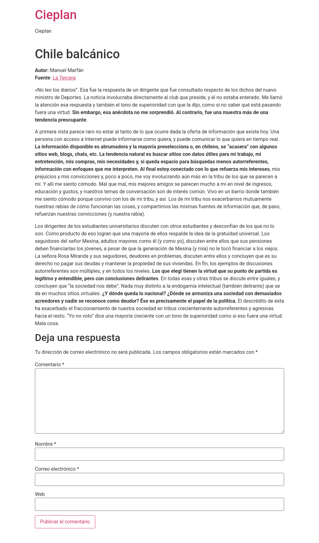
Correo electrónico (57, 469)
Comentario (49, 364)
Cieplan (56, 14)
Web (40, 494)
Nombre (45, 444)
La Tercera (64, 78)
